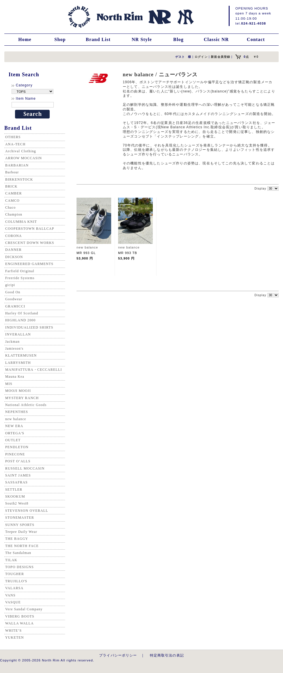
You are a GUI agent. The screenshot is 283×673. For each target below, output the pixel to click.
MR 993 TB (127, 253)
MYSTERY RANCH (22, 398)
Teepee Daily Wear (21, 532)
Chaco (10, 207)
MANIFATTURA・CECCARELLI (33, 370)
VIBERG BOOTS (19, 616)
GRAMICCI (15, 306)
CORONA (13, 236)
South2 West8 (16, 503)
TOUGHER (14, 574)
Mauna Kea (14, 376)
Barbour (12, 172)
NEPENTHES (16, 412)
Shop (60, 39)
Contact (256, 39)
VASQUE (13, 602)
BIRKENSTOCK (19, 179)
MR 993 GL (86, 253)
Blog (178, 39)
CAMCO (12, 201)
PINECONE (15, 454)
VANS (10, 595)
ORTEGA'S (14, 433)
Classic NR (216, 39)
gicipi (10, 285)
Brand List (98, 39)
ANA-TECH (15, 144)
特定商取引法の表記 (167, 655)
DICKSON (14, 257)
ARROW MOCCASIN (23, 158)
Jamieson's (14, 348)
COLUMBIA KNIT (21, 222)
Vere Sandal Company (23, 609)
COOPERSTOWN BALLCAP (29, 229)
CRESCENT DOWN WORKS (29, 243)
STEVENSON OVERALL (26, 511)
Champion (13, 214)
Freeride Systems (20, 278)
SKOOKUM (15, 496)
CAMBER (13, 193)
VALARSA (14, 588)
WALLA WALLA (19, 623)
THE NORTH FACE (22, 546)
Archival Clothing (20, 151)
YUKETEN (14, 637)
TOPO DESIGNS (19, 567)
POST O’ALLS (18, 461)
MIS (8, 384)
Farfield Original (19, 271)
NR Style (142, 39)
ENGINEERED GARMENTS (29, 264)
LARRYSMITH (18, 363)
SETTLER (13, 489)
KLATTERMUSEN (21, 355)
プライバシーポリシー (118, 655)
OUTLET (13, 440)
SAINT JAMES (18, 475)
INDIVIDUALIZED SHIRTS (29, 327)
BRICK (11, 186)
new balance (15, 419)
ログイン (201, 56)
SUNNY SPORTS (19, 525)
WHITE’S (13, 630)
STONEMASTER (19, 518)
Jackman (12, 342)
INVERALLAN (18, 334)
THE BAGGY (16, 539)
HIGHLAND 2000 (20, 320)
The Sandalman (18, 553)
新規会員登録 (220, 56)
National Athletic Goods (25, 405)
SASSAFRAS (16, 482)
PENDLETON (17, 447)
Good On (12, 292)
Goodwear (13, 299)
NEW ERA (14, 426)
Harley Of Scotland (21, 313)
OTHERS (13, 137)
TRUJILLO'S (16, 581)
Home (24, 39)
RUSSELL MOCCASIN (24, 468)
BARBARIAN (17, 165)
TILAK (11, 560)
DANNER (13, 250)
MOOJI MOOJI (18, 391)
